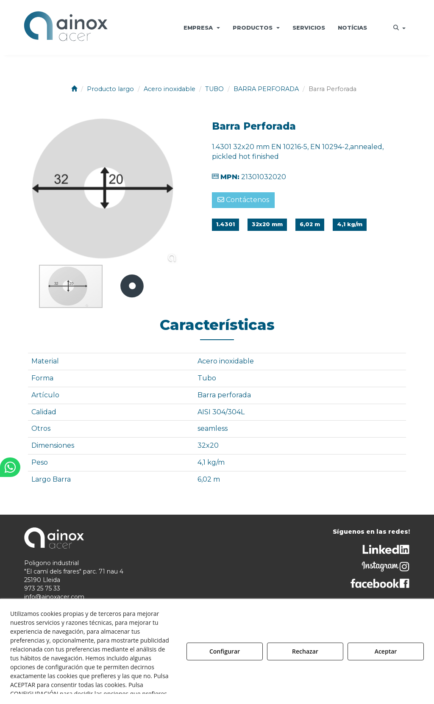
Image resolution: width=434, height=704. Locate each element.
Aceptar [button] (386, 651)
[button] (66, 27)
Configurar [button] (224, 651)
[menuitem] (201, 27)
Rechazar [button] (305, 651)
